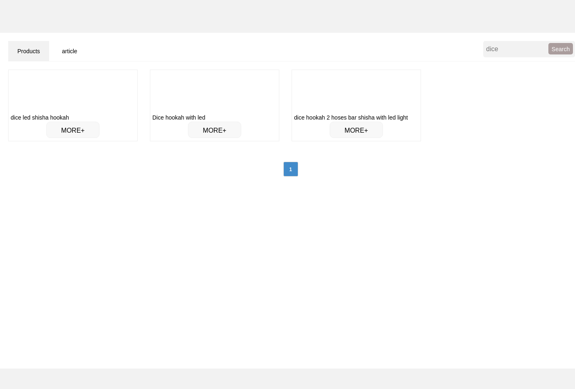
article (69, 51)
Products (28, 51)
